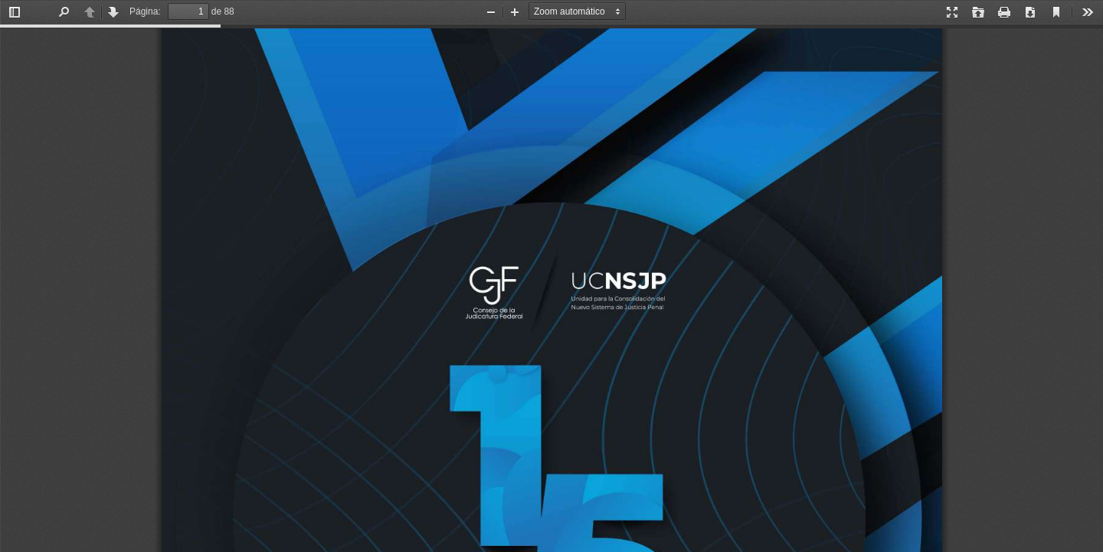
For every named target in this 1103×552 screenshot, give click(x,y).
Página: (145, 11)
